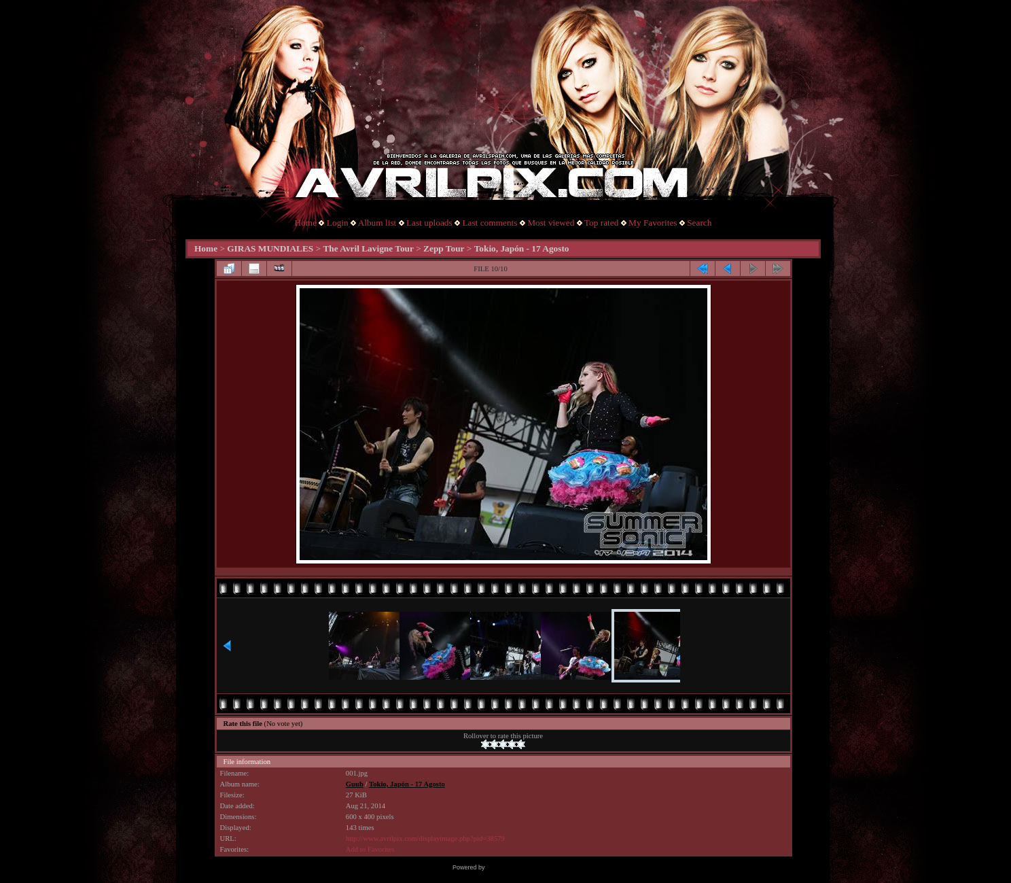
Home (306, 223)
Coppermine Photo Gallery (522, 867)
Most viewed (550, 223)
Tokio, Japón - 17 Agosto (521, 248)
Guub (354, 784)
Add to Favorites (370, 849)
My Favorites (652, 223)
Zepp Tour (443, 248)
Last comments (489, 223)
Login (338, 223)
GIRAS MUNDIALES (270, 248)
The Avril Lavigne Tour (368, 248)
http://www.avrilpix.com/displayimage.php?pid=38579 (425, 838)
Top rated (601, 223)
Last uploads (429, 223)
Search (699, 223)
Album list (377, 223)
